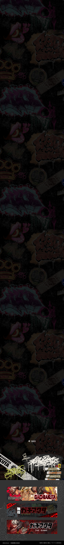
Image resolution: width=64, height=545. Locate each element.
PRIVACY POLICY (6, 542)
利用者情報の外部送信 (15, 542)
